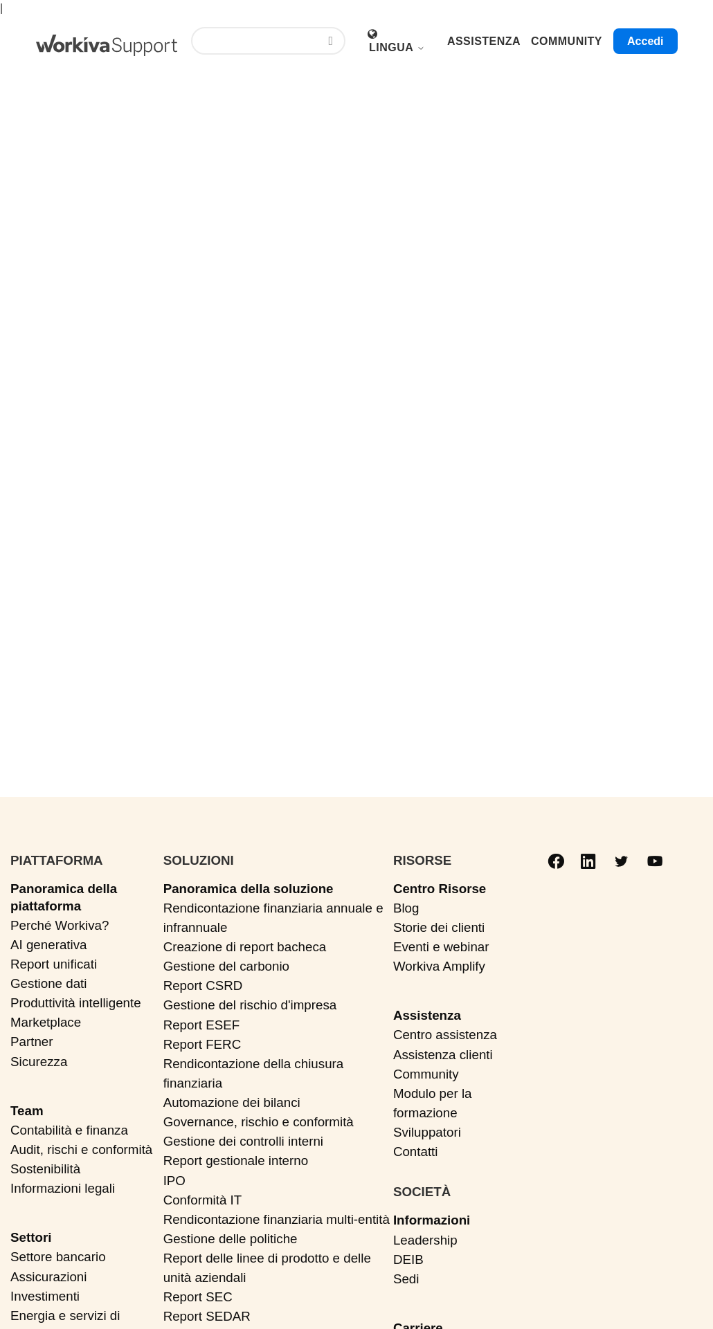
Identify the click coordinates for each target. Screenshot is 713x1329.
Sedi (406, 1279)
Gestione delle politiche (230, 1238)
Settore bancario (58, 1256)
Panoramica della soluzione (248, 888)
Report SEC (198, 1297)
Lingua (397, 47)
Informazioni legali (62, 1188)
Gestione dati (48, 983)
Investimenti (45, 1296)
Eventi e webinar (441, 947)
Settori (30, 1237)
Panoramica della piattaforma (63, 897)
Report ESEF (201, 1025)
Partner (31, 1041)
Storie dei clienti (439, 927)
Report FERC (202, 1044)
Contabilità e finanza (69, 1130)
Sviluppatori (427, 1132)
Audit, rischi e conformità (81, 1149)
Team (27, 1110)
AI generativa (48, 944)
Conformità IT (202, 1200)
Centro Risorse (439, 888)
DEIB (408, 1259)
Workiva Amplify (439, 966)
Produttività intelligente (75, 1003)
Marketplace (45, 1022)
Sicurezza (38, 1061)
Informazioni (431, 1220)
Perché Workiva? (59, 925)
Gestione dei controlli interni (243, 1141)
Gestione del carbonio (226, 966)
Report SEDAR (207, 1316)
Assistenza (427, 1015)
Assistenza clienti (443, 1054)
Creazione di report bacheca (245, 947)
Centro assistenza (445, 1034)
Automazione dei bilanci (231, 1102)
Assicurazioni (48, 1277)
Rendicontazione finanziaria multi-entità (276, 1219)
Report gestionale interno (236, 1160)
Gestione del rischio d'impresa (250, 1005)
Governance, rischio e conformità (258, 1122)
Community (426, 1074)
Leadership (425, 1240)
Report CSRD (203, 985)
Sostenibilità (45, 1169)
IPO (174, 1180)
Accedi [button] (645, 41)
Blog (406, 908)
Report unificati (53, 964)
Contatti (415, 1151)
